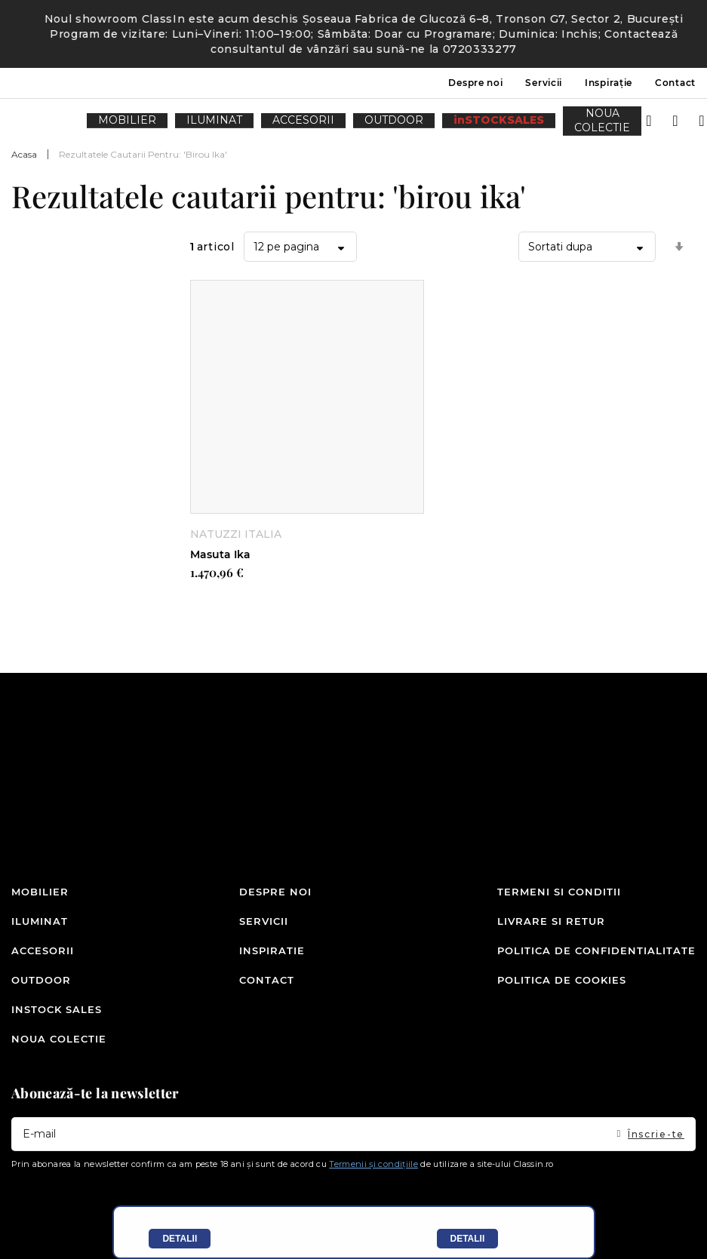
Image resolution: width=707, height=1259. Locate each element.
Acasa (24, 154)
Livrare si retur (551, 939)
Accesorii (42, 964)
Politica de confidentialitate (596, 964)
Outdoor (41, 990)
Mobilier (40, 913)
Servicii (543, 82)
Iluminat (39, 939)
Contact (675, 82)
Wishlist (661, 116)
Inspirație (608, 82)
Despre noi (475, 82)
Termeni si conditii (559, 913)
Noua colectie (58, 1040)
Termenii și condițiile (373, 1164)
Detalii (179, 1238)
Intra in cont (635, 116)
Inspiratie (272, 964)
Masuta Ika (220, 554)
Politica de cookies (561, 990)
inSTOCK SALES (56, 1015)
